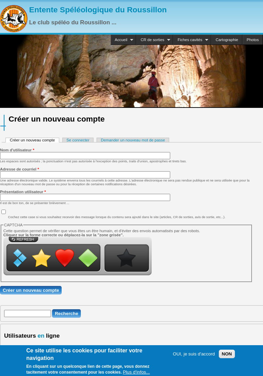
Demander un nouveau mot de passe (133, 140)
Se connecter (77, 140)
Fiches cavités (190, 40)
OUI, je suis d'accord (194, 356)
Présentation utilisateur (23, 192)
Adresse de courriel (19, 169)
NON (227, 356)
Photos (253, 40)
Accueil (122, 40)
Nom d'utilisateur (17, 150)
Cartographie (227, 40)
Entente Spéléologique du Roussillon (98, 9)
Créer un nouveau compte (34, 140)
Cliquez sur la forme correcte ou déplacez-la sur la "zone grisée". (63, 235)
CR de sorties (153, 40)
